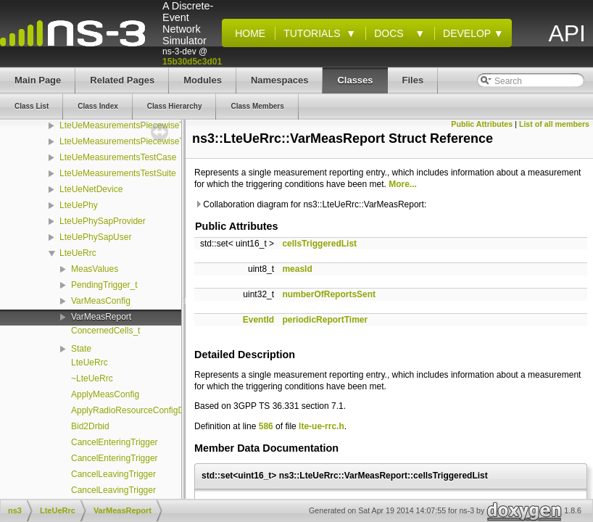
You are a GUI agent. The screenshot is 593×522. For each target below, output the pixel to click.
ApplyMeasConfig (105, 394)
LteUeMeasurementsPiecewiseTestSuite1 (139, 125)
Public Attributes (482, 124)
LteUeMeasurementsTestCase (117, 157)
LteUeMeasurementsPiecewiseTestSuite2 (139, 141)
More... (403, 184)
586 (266, 426)
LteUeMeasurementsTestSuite (117, 173)
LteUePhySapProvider (102, 221)
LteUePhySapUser (95, 237)
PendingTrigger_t (104, 285)
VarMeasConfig (100, 301)
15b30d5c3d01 (192, 62)
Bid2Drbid (90, 426)
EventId (258, 320)
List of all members (554, 124)
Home (247, 33)
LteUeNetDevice (91, 189)
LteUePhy (78, 205)
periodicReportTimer (325, 320)
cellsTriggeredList (319, 244)
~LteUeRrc (92, 378)
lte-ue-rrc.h (321, 426)
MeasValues (94, 269)
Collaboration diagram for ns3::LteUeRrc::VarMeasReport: (310, 204)
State (81, 349)
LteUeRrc (77, 253)
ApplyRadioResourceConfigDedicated (144, 410)
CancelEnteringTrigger (114, 442)
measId (297, 269)
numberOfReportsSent (329, 294)
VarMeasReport (101, 317)
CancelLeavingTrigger (113, 474)
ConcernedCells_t (105, 331)
